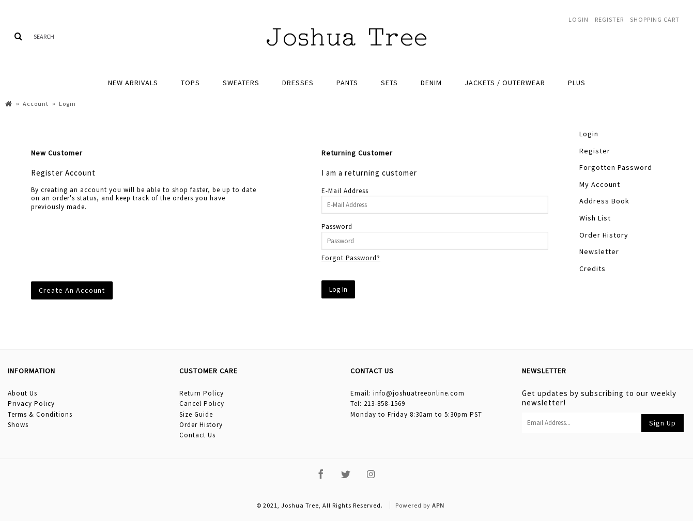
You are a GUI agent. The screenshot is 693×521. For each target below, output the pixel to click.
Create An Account (72, 290)
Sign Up (662, 423)
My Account (599, 184)
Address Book (604, 201)
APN (438, 505)
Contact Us (197, 435)
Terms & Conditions (40, 414)
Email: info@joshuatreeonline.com (407, 393)
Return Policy (201, 393)
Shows (18, 424)
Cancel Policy (201, 403)
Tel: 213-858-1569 (377, 403)
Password (336, 226)
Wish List (595, 218)
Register (594, 150)
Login (588, 133)
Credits (592, 268)
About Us (22, 393)
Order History (603, 235)
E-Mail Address (344, 190)
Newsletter (599, 251)
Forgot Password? (350, 258)
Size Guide (196, 414)
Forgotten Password (615, 167)
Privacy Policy (31, 403)
